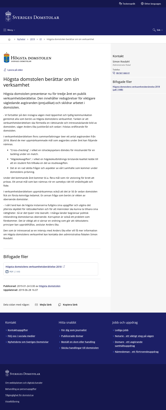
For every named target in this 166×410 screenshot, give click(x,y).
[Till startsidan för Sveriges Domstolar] (32, 16)
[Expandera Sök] (157, 30)
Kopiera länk (68, 304)
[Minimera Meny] (9, 30)
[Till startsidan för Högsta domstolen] (52, 57)
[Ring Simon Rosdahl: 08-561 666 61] (121, 73)
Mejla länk (43, 304)
